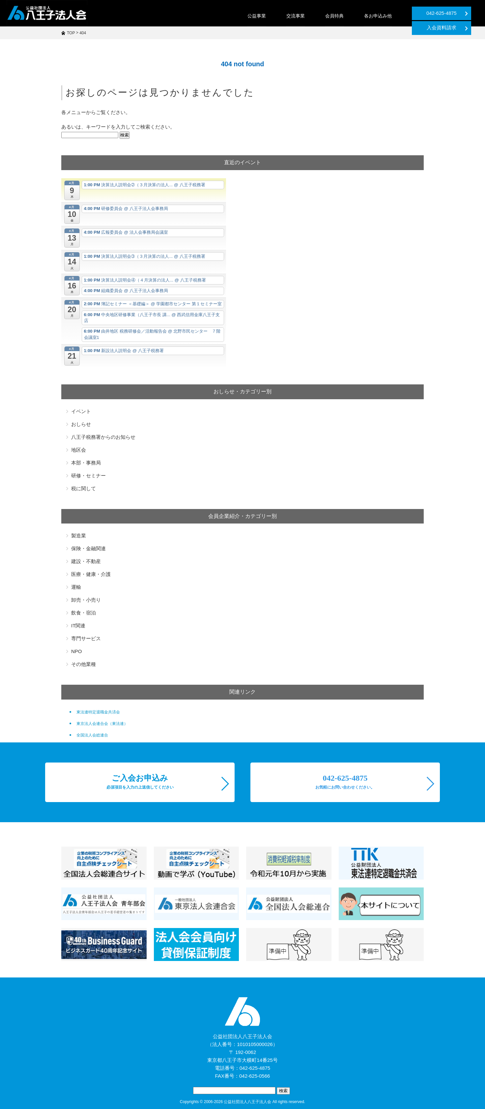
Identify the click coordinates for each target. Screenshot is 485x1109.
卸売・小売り (86, 600)
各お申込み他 (319, 15)
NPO (76, 651)
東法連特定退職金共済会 (98, 712)
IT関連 (78, 625)
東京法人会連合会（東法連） (102, 723)
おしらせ (81, 424)
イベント (81, 411)
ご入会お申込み (140, 782)
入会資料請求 (455, 13)
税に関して (83, 488)
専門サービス (86, 638)
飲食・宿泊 (83, 612)
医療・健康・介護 (91, 574)
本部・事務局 (86, 462)
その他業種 (83, 664)
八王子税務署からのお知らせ (103, 437)
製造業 (78, 535)
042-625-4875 (388, 13)
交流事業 (238, 15)
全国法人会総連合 (92, 735)
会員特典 (277, 15)
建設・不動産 (86, 561)
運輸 (76, 587)
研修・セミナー (88, 475)
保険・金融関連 (88, 548)
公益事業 (200, 15)
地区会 (78, 450)
